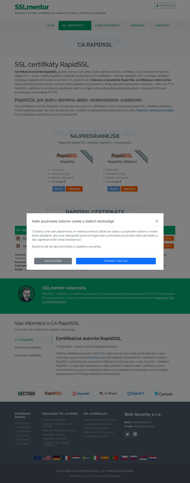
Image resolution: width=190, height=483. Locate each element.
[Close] (156, 221)
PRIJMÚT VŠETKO (116, 261)
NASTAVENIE (53, 261)
